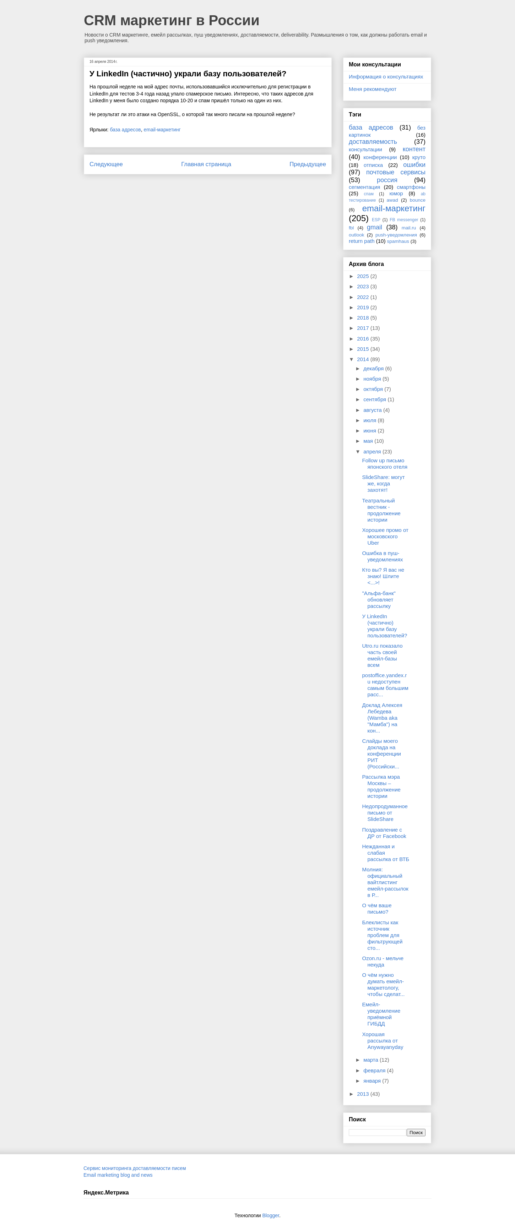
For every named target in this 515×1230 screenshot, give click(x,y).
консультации (365, 149)
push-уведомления (396, 235)
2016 (363, 339)
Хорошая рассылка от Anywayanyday (382, 1040)
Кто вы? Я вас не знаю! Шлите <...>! (383, 576)
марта (371, 1060)
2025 (363, 276)
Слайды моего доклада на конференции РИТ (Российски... (381, 753)
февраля (375, 1070)
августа (373, 410)
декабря (374, 368)
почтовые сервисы (395, 172)
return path (362, 241)
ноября (373, 379)
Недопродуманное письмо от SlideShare (385, 812)
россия (387, 180)
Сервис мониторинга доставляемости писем (134, 1168)
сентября (375, 399)
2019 (363, 307)
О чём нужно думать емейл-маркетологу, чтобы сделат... (383, 984)
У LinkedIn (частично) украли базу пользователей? (384, 625)
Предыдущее (307, 164)
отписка (373, 165)
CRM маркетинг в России (172, 20)
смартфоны (411, 187)
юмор (396, 193)
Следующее (106, 164)
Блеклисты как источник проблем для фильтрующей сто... (382, 935)
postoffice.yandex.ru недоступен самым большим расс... (385, 684)
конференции (380, 157)
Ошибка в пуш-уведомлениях (382, 556)
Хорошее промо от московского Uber (385, 536)
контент (414, 149)
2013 (363, 1094)
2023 (363, 286)
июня (370, 431)
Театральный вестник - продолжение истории (381, 510)
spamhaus (398, 241)
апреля (373, 451)
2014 (363, 359)
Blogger (270, 1215)
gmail (374, 227)
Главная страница (206, 164)
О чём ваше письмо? (377, 908)
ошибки (414, 164)
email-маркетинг (162, 129)
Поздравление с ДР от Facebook (384, 833)
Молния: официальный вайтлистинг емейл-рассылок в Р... (385, 882)
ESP (376, 219)
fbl (351, 227)
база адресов (125, 129)
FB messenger (404, 219)
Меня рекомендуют (372, 89)
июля (370, 420)
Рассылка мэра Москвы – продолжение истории (381, 786)
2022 (363, 297)
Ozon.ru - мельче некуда (383, 961)
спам (369, 193)
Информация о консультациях (386, 77)
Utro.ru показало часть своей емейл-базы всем (382, 655)
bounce (417, 200)
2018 (363, 318)
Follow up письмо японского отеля (385, 463)
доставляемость (373, 141)
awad (392, 200)
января (372, 1081)
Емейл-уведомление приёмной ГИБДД (381, 1014)
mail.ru (409, 227)
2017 (363, 328)
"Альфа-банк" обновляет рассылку (379, 599)
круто (418, 157)
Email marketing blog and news (118, 1175)
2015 (363, 349)
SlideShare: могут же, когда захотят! (383, 483)
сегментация (364, 187)
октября (373, 389)
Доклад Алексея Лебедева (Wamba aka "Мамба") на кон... (382, 718)
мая (368, 441)
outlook (356, 235)
